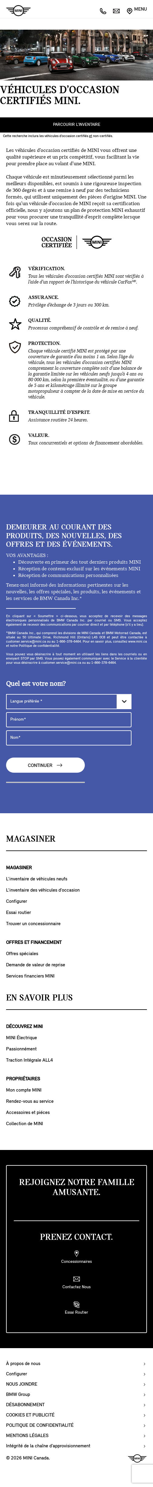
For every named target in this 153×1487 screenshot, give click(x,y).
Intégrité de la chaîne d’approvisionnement (48, 1446)
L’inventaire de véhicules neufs (36, 879)
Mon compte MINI (24, 1090)
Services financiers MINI (30, 976)
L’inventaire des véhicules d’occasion (43, 890)
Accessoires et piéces (28, 1112)
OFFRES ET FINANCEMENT (34, 942)
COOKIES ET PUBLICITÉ (30, 1415)
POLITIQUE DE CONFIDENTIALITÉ (40, 1425)
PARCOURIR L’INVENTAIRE (76, 125)
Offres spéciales (22, 953)
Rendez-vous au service (30, 1101)
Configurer (16, 901)
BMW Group (18, 1394)
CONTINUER (45, 765)
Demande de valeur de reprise (35, 965)
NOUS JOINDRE (21, 1384)
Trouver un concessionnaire (33, 924)
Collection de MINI (24, 1124)
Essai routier (18, 912)
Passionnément (21, 1049)
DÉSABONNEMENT (25, 1405)
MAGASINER (19, 868)
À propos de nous (23, 1363)
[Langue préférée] (68, 701)
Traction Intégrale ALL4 (29, 1060)
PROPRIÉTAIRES (23, 1079)
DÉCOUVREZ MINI (24, 1026)
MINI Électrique (21, 1038)
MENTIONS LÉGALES (27, 1435)
